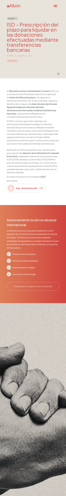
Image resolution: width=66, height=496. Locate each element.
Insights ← (12, 18)
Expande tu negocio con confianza (33, 286)
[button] (56, 5)
